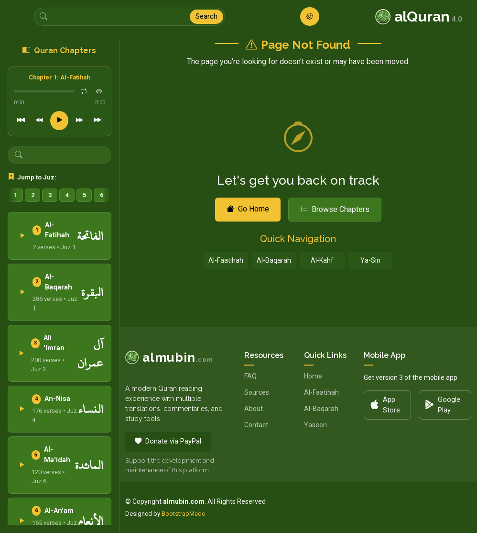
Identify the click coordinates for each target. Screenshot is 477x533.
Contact (256, 425)
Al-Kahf (322, 260)
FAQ (250, 376)
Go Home (248, 208)
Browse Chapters (334, 209)
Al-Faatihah (225, 260)
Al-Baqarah (274, 260)
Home (313, 376)
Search (206, 16)
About (253, 408)
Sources (256, 392)
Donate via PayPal (168, 441)
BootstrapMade (183, 513)
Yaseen (315, 425)
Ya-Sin (370, 260)
